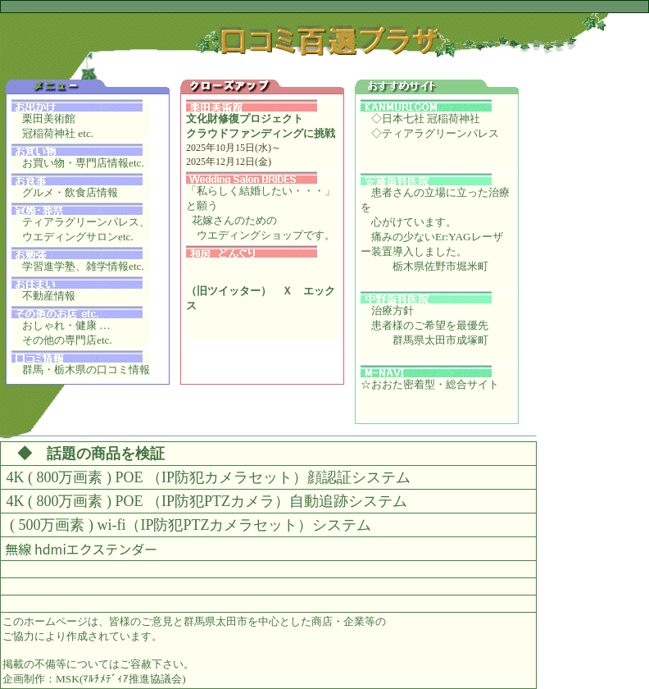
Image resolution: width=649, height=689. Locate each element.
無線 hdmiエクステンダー (81, 549)
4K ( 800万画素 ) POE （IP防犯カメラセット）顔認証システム (209, 477)
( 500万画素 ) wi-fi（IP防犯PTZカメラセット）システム (189, 525)
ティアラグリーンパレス (440, 133)
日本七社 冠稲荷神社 (431, 118)
